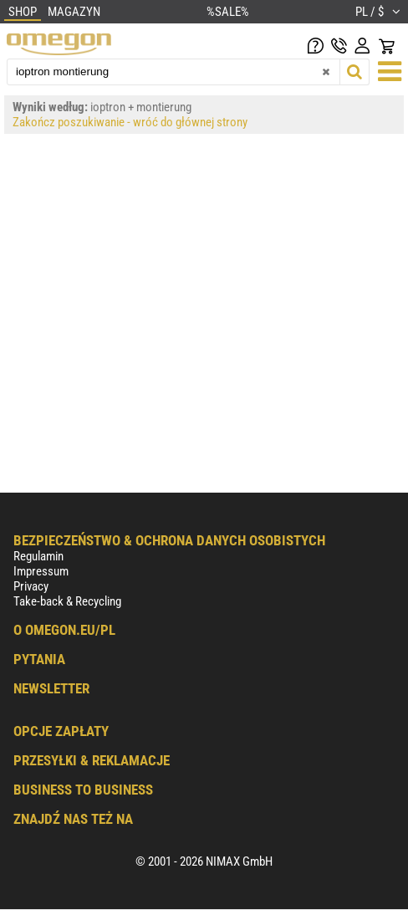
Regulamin (38, 556)
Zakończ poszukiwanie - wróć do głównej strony (130, 122)
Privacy (30, 586)
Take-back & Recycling (67, 601)
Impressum (41, 571)
